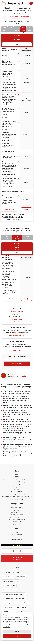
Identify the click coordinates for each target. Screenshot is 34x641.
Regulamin (17, 478)
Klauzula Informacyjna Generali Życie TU (17, 493)
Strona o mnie (16, 321)
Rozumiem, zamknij (17, 636)
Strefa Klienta (17, 523)
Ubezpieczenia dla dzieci (17, 507)
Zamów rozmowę (17, 363)
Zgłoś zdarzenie (17, 525)
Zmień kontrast (17, 545)
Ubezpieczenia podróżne (17, 512)
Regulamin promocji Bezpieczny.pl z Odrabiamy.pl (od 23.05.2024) (17, 480)
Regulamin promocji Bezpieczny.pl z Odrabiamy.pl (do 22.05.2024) (17, 483)
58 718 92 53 (17, 557)
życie (17, 581)
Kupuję (17, 44)
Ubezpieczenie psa (17, 521)
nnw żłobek (16, 572)
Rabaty (24, 376)
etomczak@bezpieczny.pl (16, 316)
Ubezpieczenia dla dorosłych (17, 509)
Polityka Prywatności (17, 488)
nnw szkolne (6, 572)
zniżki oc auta (27, 603)
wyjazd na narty (21, 607)
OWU (6, 16)
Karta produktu (25, 16)
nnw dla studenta (8, 581)
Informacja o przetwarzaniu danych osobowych (17, 367)
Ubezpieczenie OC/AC (17, 514)
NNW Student (16, 510)
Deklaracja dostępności (17, 543)
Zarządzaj (17, 631)
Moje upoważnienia (16, 319)
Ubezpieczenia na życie (17, 516)
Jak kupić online (9, 209)
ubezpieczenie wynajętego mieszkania (14, 598)
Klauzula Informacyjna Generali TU (17, 491)
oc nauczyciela (20, 577)
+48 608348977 (16, 314)
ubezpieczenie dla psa (9, 590)
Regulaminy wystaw (17, 486)
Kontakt (17, 476)
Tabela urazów (14, 16)
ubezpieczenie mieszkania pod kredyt (14, 594)
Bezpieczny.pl (17, 474)
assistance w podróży (9, 585)
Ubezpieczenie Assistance (17, 518)
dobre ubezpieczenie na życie (11, 603)
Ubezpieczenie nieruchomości (17, 519)
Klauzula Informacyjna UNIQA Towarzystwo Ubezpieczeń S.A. (17, 495)
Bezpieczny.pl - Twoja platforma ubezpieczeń (12, 3)
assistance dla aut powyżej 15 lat (12, 611)
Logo (17, 532)
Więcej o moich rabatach (16, 335)
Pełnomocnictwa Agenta (17, 499)
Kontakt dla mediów (17, 534)
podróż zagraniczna (8, 607)
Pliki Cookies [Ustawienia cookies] (17, 489)
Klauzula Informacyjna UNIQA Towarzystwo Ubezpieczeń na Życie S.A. (17, 497)
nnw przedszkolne (8, 577)
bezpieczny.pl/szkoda (10, 442)
